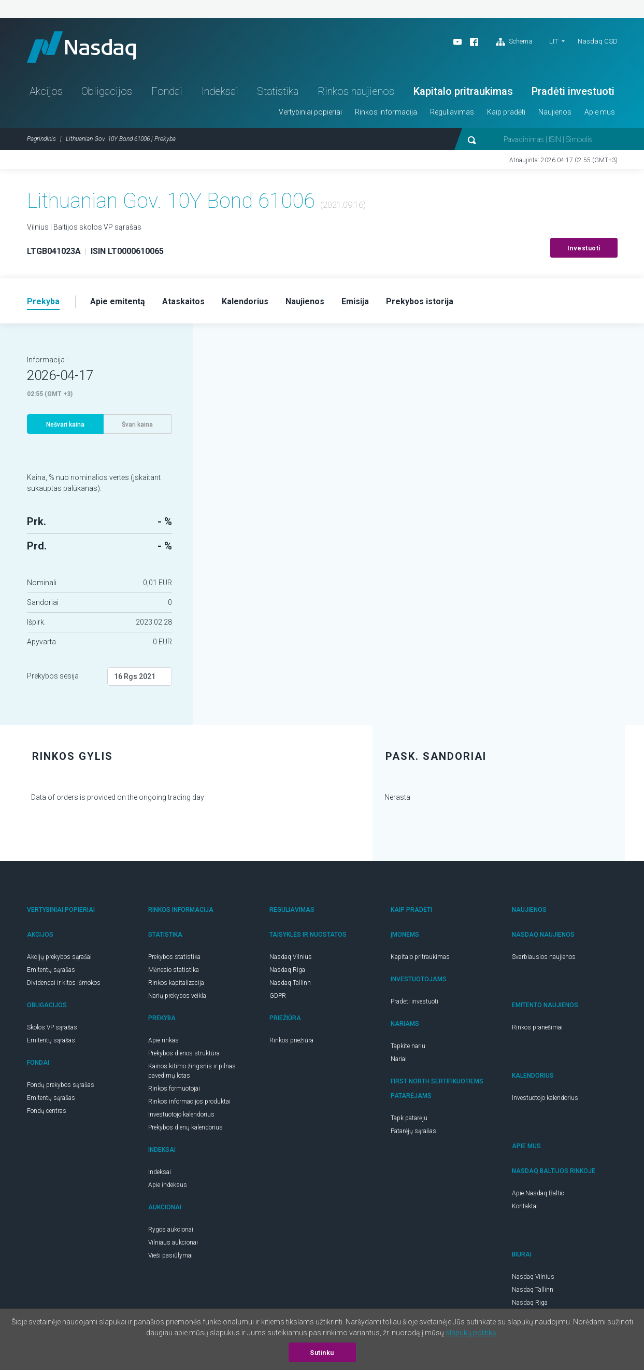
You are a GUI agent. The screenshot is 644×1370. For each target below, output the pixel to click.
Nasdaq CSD (598, 41)
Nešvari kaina (65, 424)
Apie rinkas (163, 1040)
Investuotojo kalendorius (181, 1114)
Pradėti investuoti (573, 91)
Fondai (166, 91)
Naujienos (554, 112)
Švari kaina (137, 424)
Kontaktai (525, 1206)
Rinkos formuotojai (174, 1088)
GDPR (277, 995)
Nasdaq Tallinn (290, 982)
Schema (514, 42)
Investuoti (583, 248)
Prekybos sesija (53, 676)
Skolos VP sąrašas (52, 1027)
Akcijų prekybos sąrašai (59, 957)
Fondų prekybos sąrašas (60, 1085)
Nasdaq (81, 47)
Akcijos (46, 91)
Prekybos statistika (174, 957)
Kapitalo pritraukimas (463, 91)
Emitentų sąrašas (51, 969)
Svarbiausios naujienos (544, 957)
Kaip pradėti (506, 112)
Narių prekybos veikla (177, 995)
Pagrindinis (41, 139)
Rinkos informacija (386, 112)
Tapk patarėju (409, 1118)
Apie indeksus (167, 1185)
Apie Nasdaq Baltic (538, 1193)
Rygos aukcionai (170, 1229)
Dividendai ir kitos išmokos (64, 982)
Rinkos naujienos (356, 91)
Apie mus (599, 112)
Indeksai (220, 91)
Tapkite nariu (408, 1046)
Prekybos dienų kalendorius (185, 1127)
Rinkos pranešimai (537, 1027)
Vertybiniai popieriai (310, 112)
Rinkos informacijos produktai (189, 1101)
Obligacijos (106, 91)
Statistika (277, 91)
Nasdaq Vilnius (290, 957)
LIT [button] (553, 41)
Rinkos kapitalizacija (176, 982)
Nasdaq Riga (287, 969)
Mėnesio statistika (173, 969)
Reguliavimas (452, 112)
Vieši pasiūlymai (170, 1255)
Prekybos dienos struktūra (184, 1053)
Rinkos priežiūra (291, 1040)
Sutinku (322, 1353)
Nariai (399, 1059)
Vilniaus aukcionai (173, 1242)
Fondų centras (46, 1110)
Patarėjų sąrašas (413, 1131)
